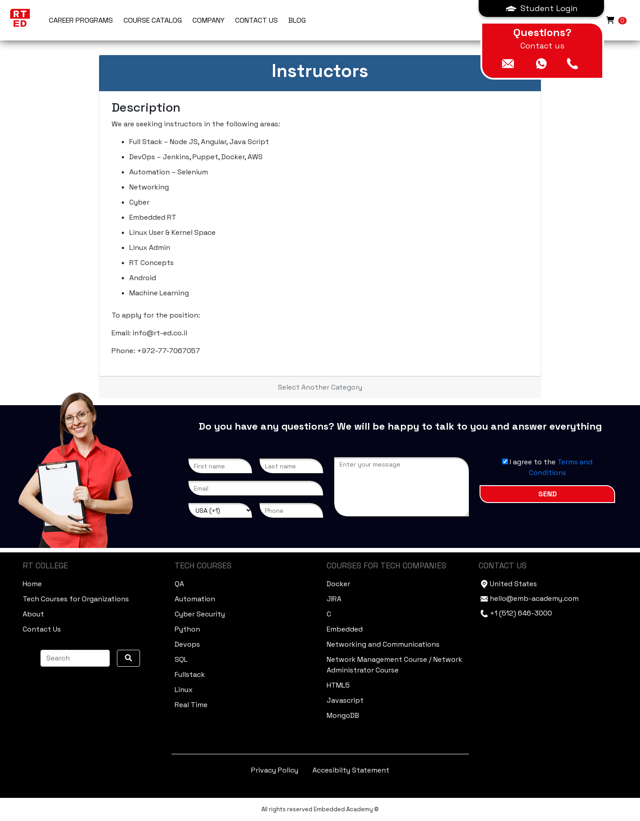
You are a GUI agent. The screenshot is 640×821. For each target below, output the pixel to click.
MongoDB (343, 715)
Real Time (191, 704)
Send (547, 494)
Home (32, 583)
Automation (195, 599)
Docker (338, 583)
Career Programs (81, 20)
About (33, 614)
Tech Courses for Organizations (76, 599)
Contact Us (42, 629)
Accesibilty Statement (350, 770)
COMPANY (208, 20)
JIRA (334, 599)
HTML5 (338, 685)
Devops (187, 644)
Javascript (345, 700)
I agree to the (547, 467)
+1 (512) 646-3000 (521, 613)
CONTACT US (256, 20)
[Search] (75, 658)
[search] (128, 658)
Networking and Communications (383, 644)
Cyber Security (200, 614)
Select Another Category (320, 387)
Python (187, 629)
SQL (181, 659)
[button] (541, 8)
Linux (183, 689)
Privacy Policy (274, 770)
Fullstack (190, 674)
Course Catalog (153, 20)
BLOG (297, 20)
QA (179, 583)
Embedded (345, 629)
